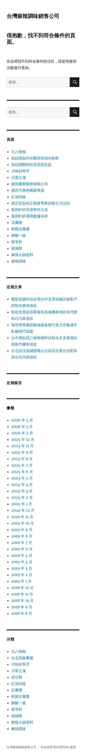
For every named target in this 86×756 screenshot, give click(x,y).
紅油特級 (18, 196)
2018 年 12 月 (22, 587)
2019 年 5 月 (21, 555)
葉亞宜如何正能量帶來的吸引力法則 (40, 203)
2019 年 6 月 (22, 549)
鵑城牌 (16, 248)
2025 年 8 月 (22, 458)
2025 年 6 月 (22, 471)
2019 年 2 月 (21, 574)
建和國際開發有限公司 (29, 184)
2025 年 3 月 (22, 491)
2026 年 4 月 (22, 420)
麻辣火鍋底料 (22, 254)
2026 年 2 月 (22, 433)
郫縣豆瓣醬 (20, 229)
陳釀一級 (18, 235)
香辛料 (16, 241)
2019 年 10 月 (22, 523)
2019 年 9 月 (22, 529)
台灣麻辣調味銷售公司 (33, 16)
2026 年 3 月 (22, 426)
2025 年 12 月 (22, 439)
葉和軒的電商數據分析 (29, 216)
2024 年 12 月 (22, 510)
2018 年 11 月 (22, 594)
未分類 (16, 677)
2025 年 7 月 (22, 465)
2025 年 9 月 (22, 452)
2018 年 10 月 (22, 600)
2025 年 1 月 (21, 504)
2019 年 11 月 (22, 516)
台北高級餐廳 (22, 657)
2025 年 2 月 (22, 497)
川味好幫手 (20, 171)
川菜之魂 (18, 177)
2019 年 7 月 (21, 542)
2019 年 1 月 (21, 581)
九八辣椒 (18, 151)
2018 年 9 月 (21, 607)
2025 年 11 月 (22, 446)
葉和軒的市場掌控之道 (29, 209)
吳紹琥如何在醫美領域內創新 (35, 158)
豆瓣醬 (16, 222)
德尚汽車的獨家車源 (27, 190)
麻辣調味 (18, 261)
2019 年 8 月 (21, 536)
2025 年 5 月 (22, 478)
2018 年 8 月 (21, 613)
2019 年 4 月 (21, 562)
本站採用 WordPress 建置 (58, 747)
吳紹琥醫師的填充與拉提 (31, 164)
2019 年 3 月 (21, 568)
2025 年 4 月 (22, 484)
